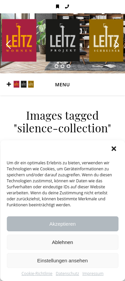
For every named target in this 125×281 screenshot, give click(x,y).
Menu (62, 84)
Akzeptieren (62, 224)
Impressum (92, 273)
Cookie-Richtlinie (36, 273)
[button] (114, 149)
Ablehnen (62, 242)
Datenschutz (67, 273)
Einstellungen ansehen (62, 260)
